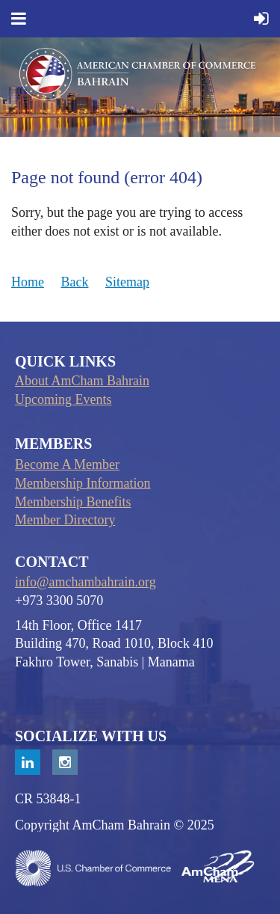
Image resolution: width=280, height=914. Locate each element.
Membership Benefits (73, 501)
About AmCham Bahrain (82, 380)
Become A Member (67, 464)
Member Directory (65, 519)
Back (75, 281)
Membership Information (82, 483)
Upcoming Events (63, 399)
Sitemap (127, 281)
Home (27, 281)
